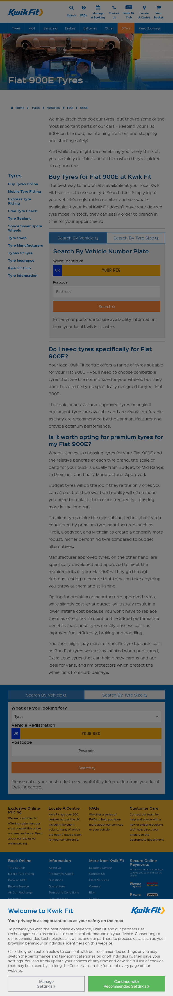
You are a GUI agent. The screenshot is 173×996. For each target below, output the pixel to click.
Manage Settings (46, 984)
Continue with (127, 984)
